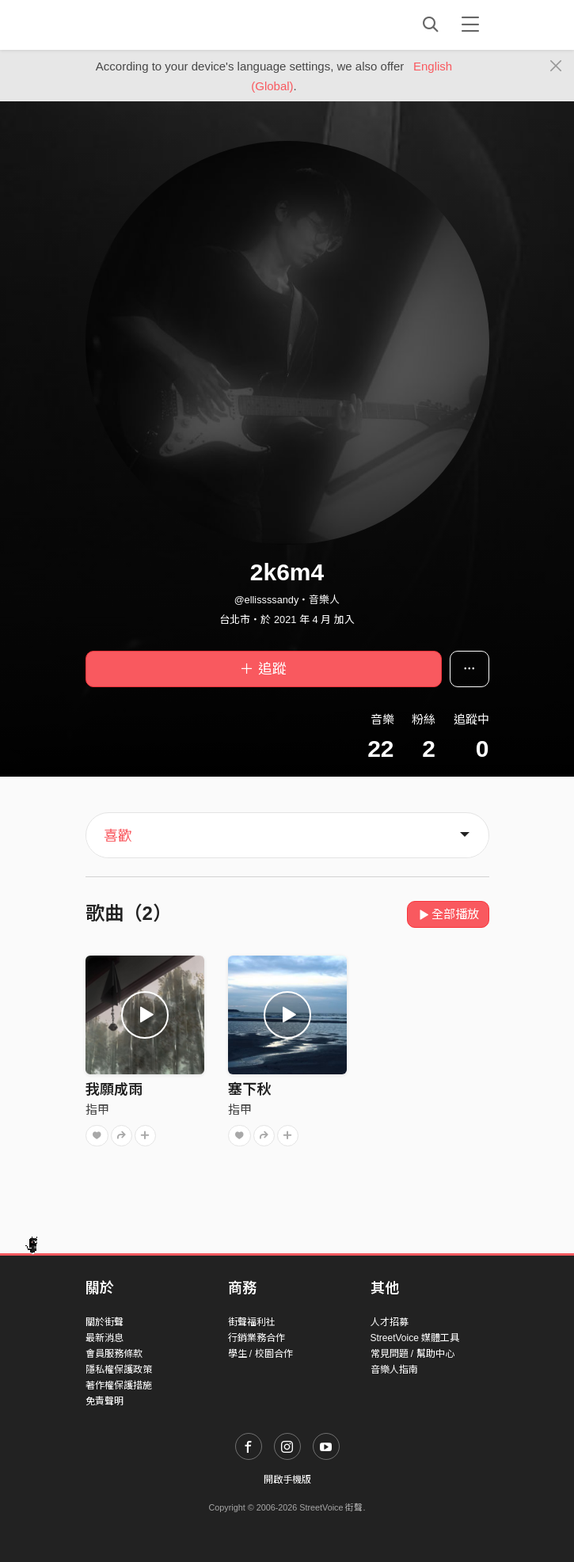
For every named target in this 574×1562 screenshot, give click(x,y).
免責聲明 (105, 1401)
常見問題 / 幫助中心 (412, 1353)
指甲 (97, 1109)
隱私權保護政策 (119, 1369)
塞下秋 (249, 1089)
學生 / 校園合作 (260, 1353)
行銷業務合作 (256, 1337)
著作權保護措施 (119, 1385)
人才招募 (390, 1322)
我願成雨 (114, 1089)
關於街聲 (105, 1322)
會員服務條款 (114, 1353)
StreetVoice (151, 24)
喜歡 (118, 836)
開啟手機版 (287, 1479)
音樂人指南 (394, 1369)
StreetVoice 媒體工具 (415, 1337)
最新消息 (105, 1337)
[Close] (556, 66)
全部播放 (448, 914)
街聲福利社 (252, 1322)
